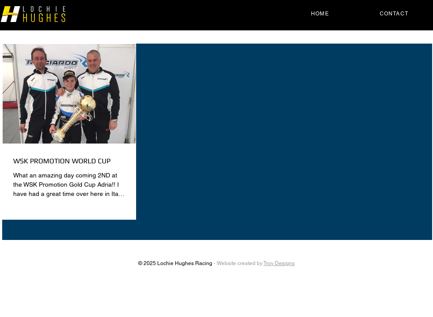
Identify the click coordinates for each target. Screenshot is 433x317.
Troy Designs (279, 263)
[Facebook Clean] (413, 268)
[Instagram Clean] (399, 268)
